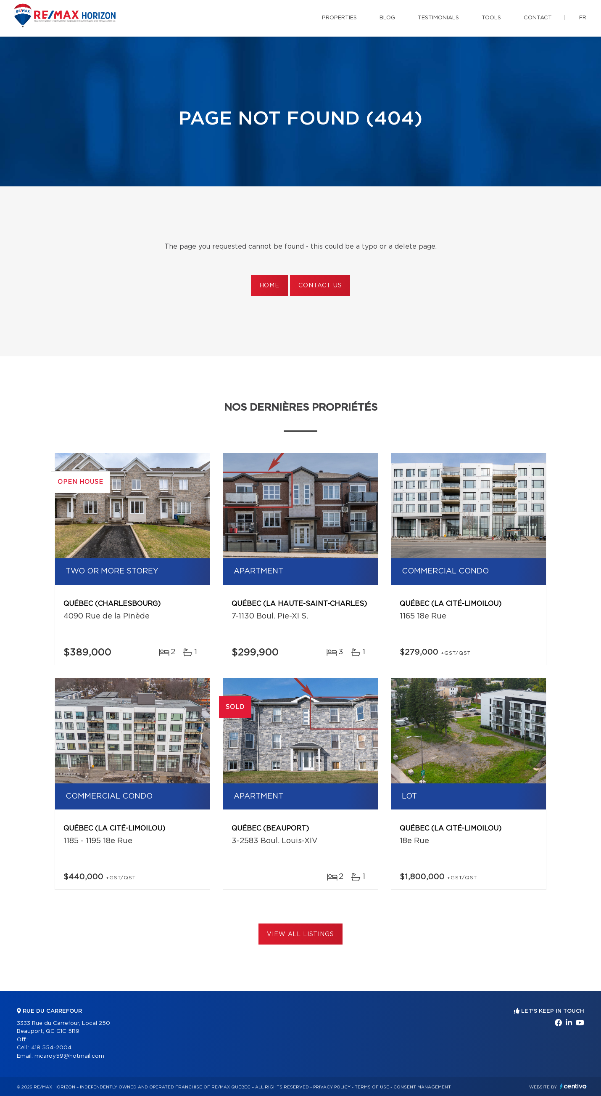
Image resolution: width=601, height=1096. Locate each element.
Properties (339, 18)
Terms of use (372, 1087)
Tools (491, 18)
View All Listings (300, 934)
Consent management (422, 1087)
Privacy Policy (332, 1087)
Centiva (573, 1086)
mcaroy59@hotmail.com (69, 1056)
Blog (387, 18)
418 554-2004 (51, 1048)
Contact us (320, 286)
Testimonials (438, 18)
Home (269, 286)
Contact (538, 18)
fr (582, 18)
